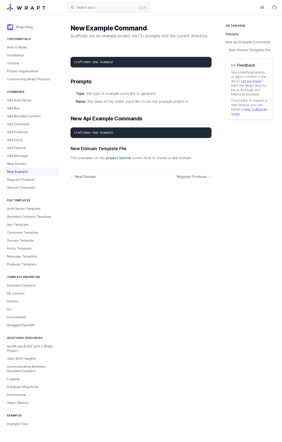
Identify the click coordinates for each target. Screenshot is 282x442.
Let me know (251, 81)
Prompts (232, 34)
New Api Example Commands (248, 42)
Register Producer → (194, 176)
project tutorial (118, 158)
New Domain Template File (249, 50)
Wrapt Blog (20, 27)
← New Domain (83, 176)
